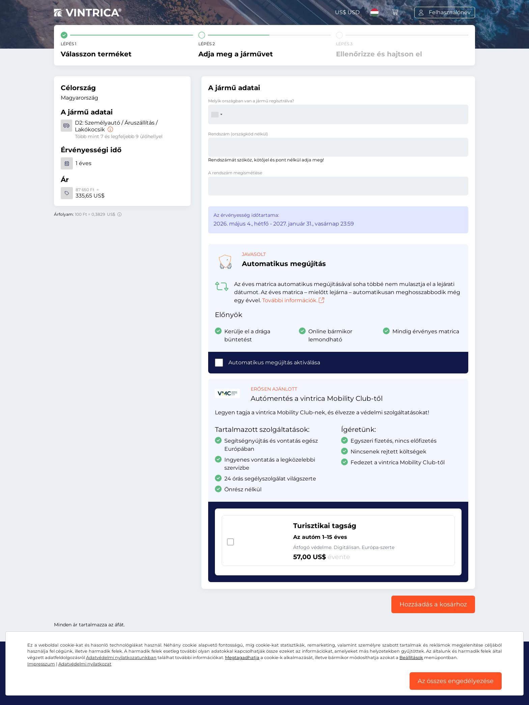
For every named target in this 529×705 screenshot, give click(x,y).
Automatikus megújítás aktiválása (274, 362)
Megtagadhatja (242, 657)
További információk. (293, 300)
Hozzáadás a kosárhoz (433, 604)
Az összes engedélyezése (456, 681)
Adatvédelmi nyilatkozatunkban (121, 657)
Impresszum (41, 664)
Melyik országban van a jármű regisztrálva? (251, 100)
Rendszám (238, 133)
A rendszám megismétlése (235, 172)
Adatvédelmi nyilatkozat (84, 664)
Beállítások (411, 657)
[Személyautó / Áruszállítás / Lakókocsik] (109, 129)
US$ (347, 12)
